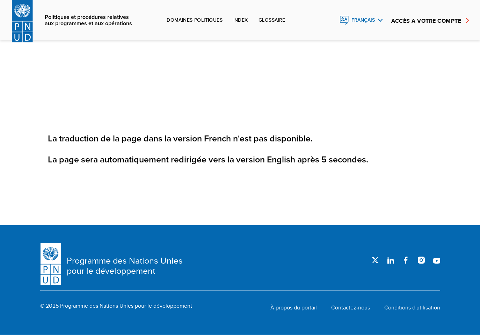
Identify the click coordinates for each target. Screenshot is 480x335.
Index (240, 19)
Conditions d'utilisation (412, 308)
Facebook (405, 260)
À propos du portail (293, 308)
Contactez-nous (350, 308)
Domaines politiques (195, 19)
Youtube (436, 260)
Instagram (421, 260)
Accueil (55, 92)
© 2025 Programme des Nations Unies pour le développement (116, 306)
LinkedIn (390, 260)
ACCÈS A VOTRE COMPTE (426, 21)
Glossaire (272, 19)
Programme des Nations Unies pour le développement (125, 266)
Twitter (375, 260)
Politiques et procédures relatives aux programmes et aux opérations (88, 20)
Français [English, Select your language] (363, 20)
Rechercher (329, 20)
